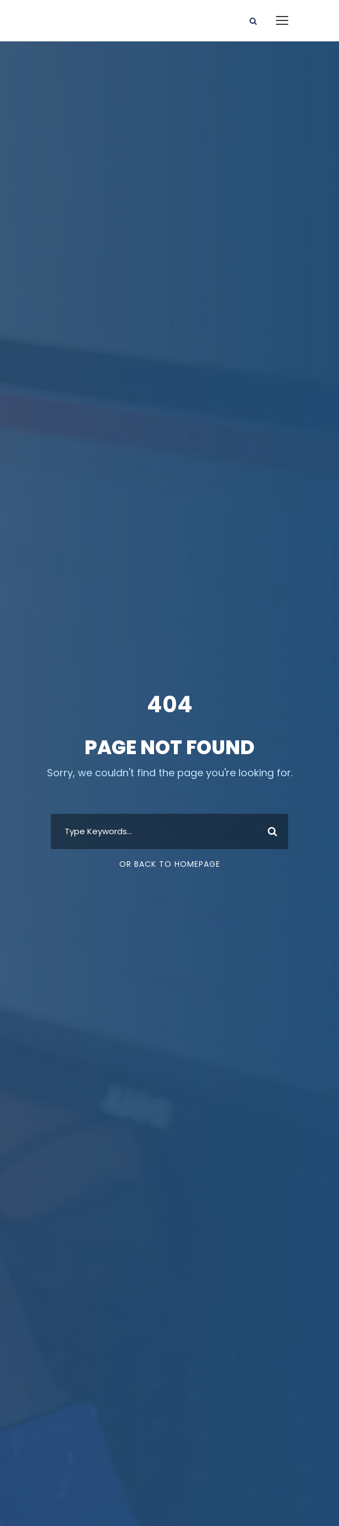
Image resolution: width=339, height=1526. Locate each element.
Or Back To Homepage (169, 864)
